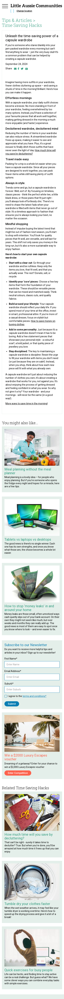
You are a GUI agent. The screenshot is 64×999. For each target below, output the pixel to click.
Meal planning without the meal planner (27, 471)
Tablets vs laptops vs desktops (27, 539)
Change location (24, 11)
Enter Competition (18, 773)
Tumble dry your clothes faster (27, 904)
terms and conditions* (34, 696)
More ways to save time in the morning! (26, 403)
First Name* (10, 658)
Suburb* (8, 683)
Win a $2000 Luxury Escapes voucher (25, 757)
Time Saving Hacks (22, 25)
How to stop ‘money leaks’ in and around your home (29, 608)
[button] (5, 9)
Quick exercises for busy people (28, 970)
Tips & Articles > (18, 20)
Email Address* (12, 671)
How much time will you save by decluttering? (28, 836)
